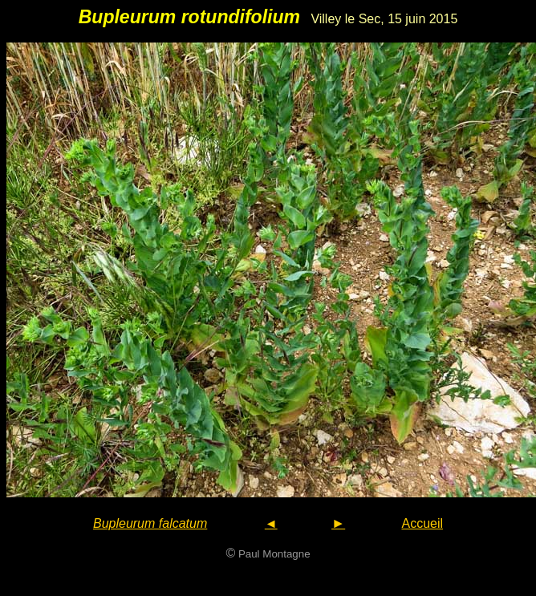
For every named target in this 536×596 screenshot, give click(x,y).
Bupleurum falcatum (150, 523)
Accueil (422, 523)
